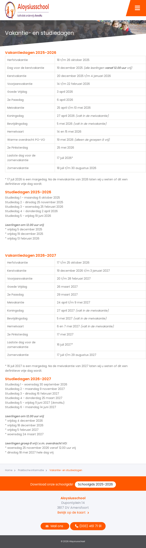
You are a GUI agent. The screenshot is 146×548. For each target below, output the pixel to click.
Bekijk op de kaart (71, 512)
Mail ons (54, 526)
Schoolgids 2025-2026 (95, 484)
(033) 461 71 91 (88, 526)
